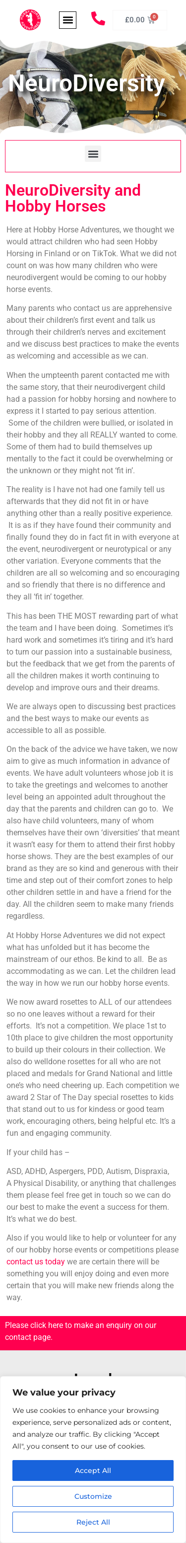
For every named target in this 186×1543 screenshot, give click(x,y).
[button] (67, 20)
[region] (93, 1459)
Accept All (93, 1470)
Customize (93, 1496)
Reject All (93, 1522)
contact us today (35, 1261)
